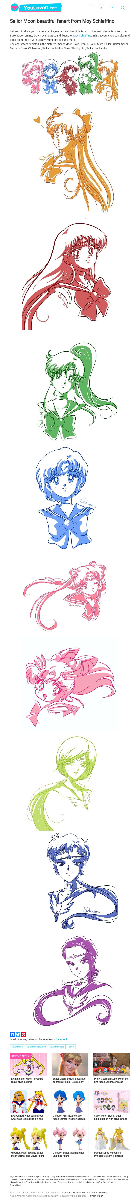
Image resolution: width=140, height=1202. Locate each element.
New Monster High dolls (77, 1182)
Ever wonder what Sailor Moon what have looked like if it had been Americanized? (27, 1117)
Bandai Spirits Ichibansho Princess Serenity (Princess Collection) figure (108, 1154)
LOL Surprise (28, 1179)
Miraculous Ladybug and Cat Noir (96, 1179)
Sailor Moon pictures (36, 1046)
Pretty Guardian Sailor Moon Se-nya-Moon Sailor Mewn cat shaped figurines (111, 1080)
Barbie (17, 1176)
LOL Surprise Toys (41, 1179)
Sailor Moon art (57, 1046)
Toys (101, 1182)
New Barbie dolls (37, 1182)
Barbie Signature (37, 1176)
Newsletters (79, 1192)
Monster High (115, 1179)
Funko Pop (118, 1176)
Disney (46, 1176)
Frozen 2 (110, 1176)
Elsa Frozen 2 (100, 1176)
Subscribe (101, 8)
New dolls (48, 1182)
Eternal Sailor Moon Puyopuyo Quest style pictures (27, 1080)
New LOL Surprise (60, 1182)
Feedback (66, 1192)
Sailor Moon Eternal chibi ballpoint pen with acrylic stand (110, 1117)
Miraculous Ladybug (74, 1179)
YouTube (103, 1192)
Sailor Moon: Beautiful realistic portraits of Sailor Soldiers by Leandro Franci (69, 1080)
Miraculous (60, 1179)
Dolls (93, 1176)
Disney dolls (55, 1176)
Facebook (112, 8)
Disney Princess (66, 1176)
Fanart (71, 1046)
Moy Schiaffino (82, 35)
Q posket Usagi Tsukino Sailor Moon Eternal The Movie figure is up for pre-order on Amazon (27, 1154)
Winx (105, 1182)
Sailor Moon (17, 1046)
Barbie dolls (25, 1176)
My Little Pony (24, 1182)
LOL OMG (19, 1179)
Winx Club (112, 1182)
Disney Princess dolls (81, 1176)
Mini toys (52, 1179)
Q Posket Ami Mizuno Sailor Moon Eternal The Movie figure (69, 1117)
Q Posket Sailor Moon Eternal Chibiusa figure (68, 1154)
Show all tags (15, 1185)
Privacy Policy (96, 1195)
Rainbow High (93, 1182)
